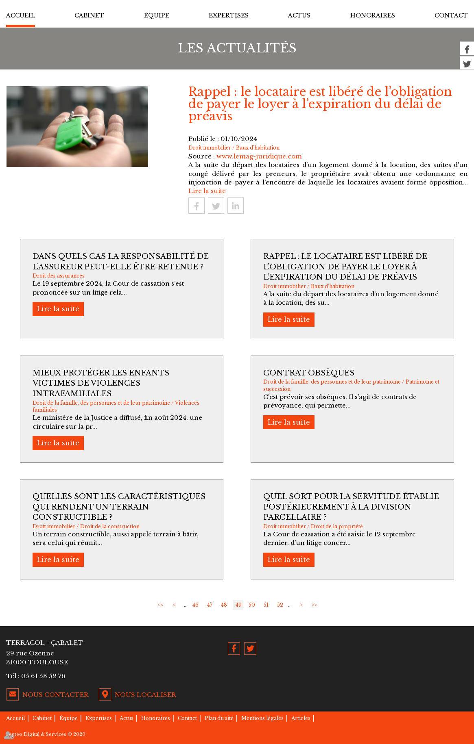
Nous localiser (145, 694)
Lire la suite (207, 191)
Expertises (229, 15)
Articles (300, 718)
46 (195, 605)
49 (239, 605)
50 (252, 605)
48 (224, 605)
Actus (299, 15)
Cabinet (89, 15)
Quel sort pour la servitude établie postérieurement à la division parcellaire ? (351, 507)
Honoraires (372, 15)
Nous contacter (55, 694)
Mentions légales (262, 718)
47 (209, 605)
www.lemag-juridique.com (259, 156)
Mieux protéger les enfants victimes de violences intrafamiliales (101, 383)
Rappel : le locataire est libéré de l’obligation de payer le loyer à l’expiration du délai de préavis (345, 267)
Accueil (20, 15)
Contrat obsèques (308, 373)
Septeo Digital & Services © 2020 (45, 734)
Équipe (156, 15)
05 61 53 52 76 (43, 676)
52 (280, 605)
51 (266, 605)
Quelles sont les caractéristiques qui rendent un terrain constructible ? (119, 507)
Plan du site (219, 718)
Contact (451, 15)
